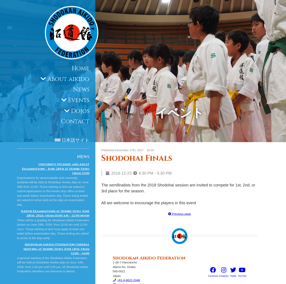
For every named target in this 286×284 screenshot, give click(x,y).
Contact (75, 121)
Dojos (80, 111)
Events (78, 100)
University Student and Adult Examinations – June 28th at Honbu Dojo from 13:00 (55, 168)
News (81, 90)
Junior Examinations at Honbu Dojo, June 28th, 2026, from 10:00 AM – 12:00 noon (55, 213)
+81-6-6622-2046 (128, 280)
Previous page (179, 214)
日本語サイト (75, 140)
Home (80, 68)
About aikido (68, 79)
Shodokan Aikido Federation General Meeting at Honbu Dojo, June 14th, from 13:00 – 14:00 (56, 249)
